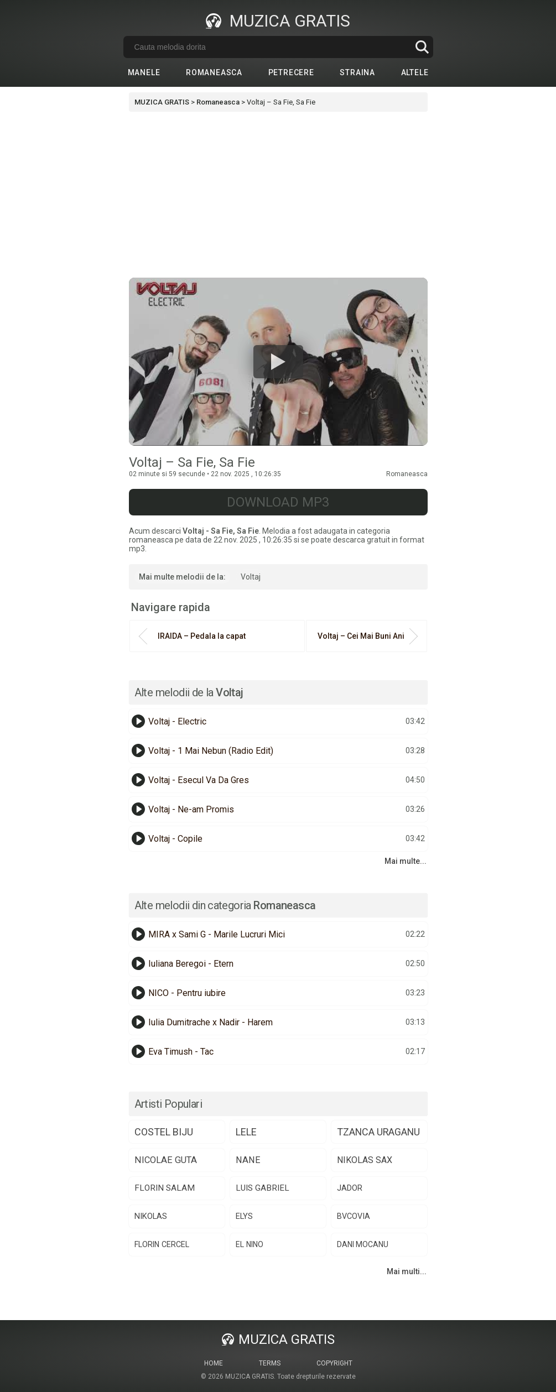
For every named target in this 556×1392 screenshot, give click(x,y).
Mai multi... (407, 1271)
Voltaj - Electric (177, 721)
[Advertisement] (278, 194)
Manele (144, 72)
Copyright (334, 1363)
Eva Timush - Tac (181, 1051)
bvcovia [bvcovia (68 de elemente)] (353, 1216)
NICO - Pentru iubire (187, 993)
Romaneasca (214, 72)
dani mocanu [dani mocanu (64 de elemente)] (362, 1244)
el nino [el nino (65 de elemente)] (249, 1244)
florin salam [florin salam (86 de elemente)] (164, 1188)
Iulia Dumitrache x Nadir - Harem (210, 1022)
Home (213, 1363)
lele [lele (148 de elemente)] (246, 1132)
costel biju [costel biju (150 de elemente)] (163, 1132)
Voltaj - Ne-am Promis (191, 809)
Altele (415, 72)
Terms (269, 1363)
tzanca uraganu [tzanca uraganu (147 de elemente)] (378, 1132)
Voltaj (251, 576)
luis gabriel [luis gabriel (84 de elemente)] (262, 1188)
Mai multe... (405, 861)
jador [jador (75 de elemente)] (349, 1188)
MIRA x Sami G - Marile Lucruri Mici (216, 934)
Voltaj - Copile (175, 838)
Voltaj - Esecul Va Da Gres (198, 780)
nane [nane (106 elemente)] (248, 1160)
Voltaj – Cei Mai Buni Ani (361, 636)
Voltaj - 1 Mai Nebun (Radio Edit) (210, 750)
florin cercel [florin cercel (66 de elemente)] (161, 1244)
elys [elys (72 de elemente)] (244, 1216)
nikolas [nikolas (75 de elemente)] (150, 1216)
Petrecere (291, 72)
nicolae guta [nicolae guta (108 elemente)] (165, 1160)
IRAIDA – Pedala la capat (202, 636)
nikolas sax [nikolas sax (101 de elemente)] (364, 1160)
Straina (357, 72)
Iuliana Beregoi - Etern (190, 963)
